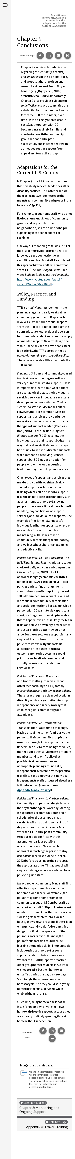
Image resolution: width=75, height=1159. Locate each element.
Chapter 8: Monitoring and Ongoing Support (44, 1107)
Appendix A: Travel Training (43, 1124)
